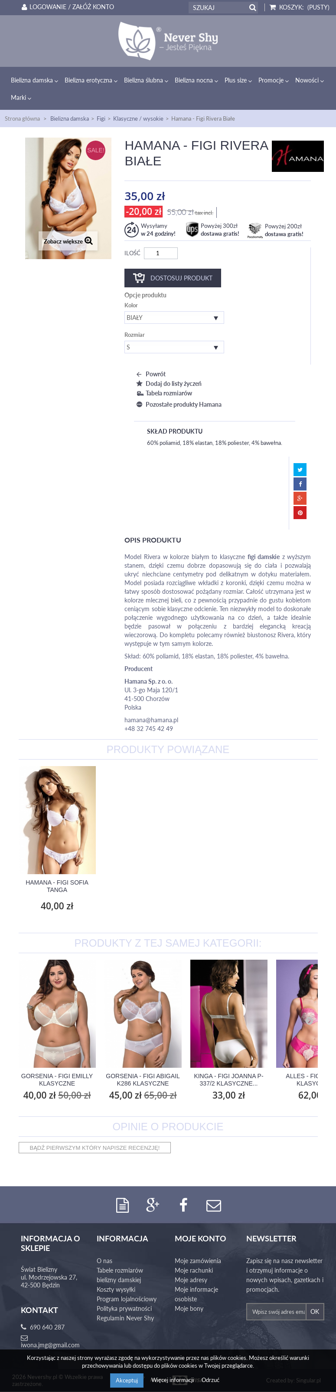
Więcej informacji (173, 1379)
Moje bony (189, 1309)
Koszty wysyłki (116, 1289)
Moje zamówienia (198, 1261)
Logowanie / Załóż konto (66, 6)
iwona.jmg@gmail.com (50, 1345)
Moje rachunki (194, 1270)
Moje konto (200, 1239)
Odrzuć (210, 1379)
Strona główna (22, 118)
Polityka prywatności (124, 1309)
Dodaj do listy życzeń (168, 383)
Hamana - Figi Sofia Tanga (228, 886)
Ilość (132, 253)
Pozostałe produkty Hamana (178, 404)
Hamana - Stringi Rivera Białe (142, 886)
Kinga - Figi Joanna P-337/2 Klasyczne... (228, 1080)
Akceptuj (127, 1380)
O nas (104, 1261)
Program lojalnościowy (127, 1299)
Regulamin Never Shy (125, 1318)
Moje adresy (191, 1280)
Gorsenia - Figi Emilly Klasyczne (57, 1080)
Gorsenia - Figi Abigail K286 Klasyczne (142, 1080)
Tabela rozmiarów (163, 393)
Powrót (150, 374)
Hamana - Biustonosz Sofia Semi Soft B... (57, 886)
